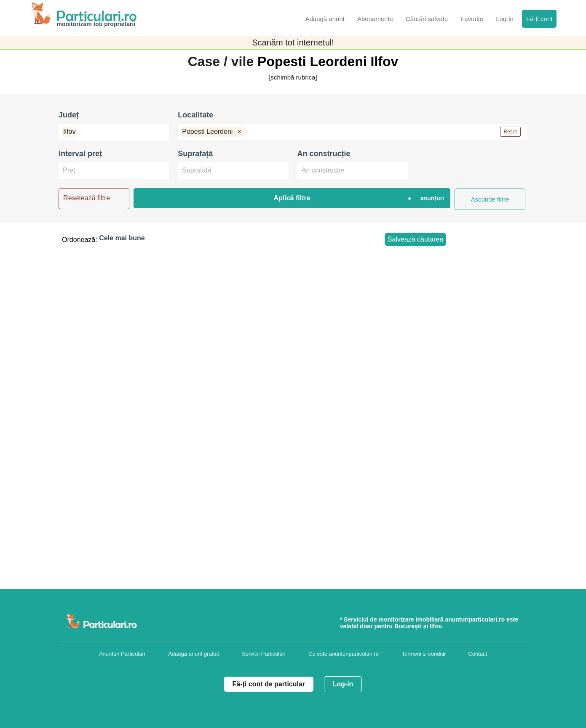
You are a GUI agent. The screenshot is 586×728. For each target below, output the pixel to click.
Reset (510, 132)
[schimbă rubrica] (293, 77)
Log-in (343, 684)
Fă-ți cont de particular (269, 684)
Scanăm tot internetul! (293, 42)
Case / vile (222, 61)
